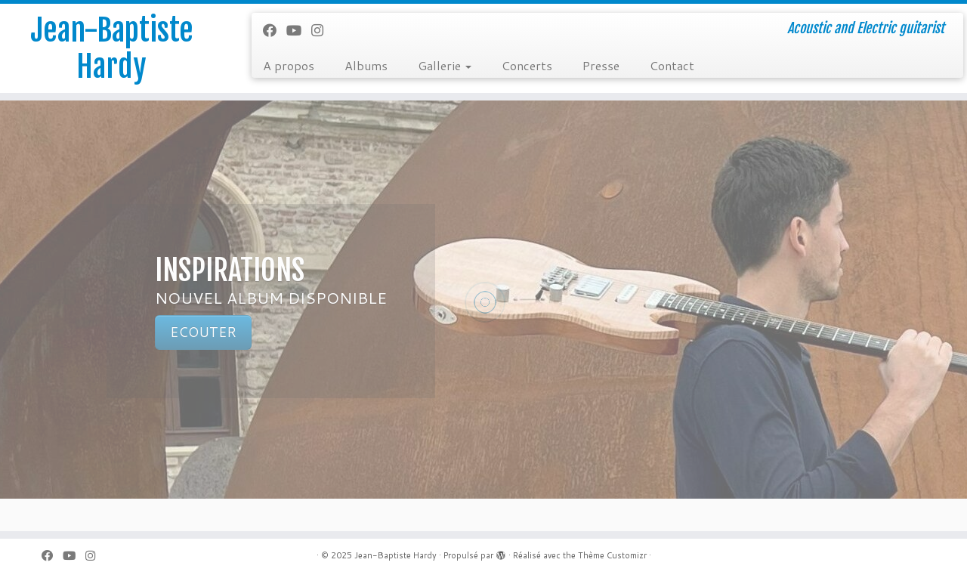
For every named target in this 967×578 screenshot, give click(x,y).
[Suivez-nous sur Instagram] (322, 30)
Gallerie (444, 65)
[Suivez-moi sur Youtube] (298, 30)
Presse (600, 65)
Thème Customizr (612, 555)
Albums (366, 65)
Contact (672, 65)
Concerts (527, 65)
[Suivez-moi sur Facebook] (274, 30)
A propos (288, 65)
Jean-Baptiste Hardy (111, 48)
